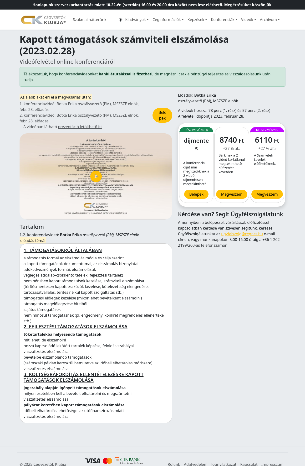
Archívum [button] (268, 19)
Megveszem (267, 194)
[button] (120, 19)
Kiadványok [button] (135, 19)
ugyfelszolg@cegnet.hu (242, 233)
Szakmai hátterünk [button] (89, 19)
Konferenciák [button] (222, 19)
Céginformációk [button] (166, 19)
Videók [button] (247, 19)
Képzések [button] (196, 19)
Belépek (162, 115)
